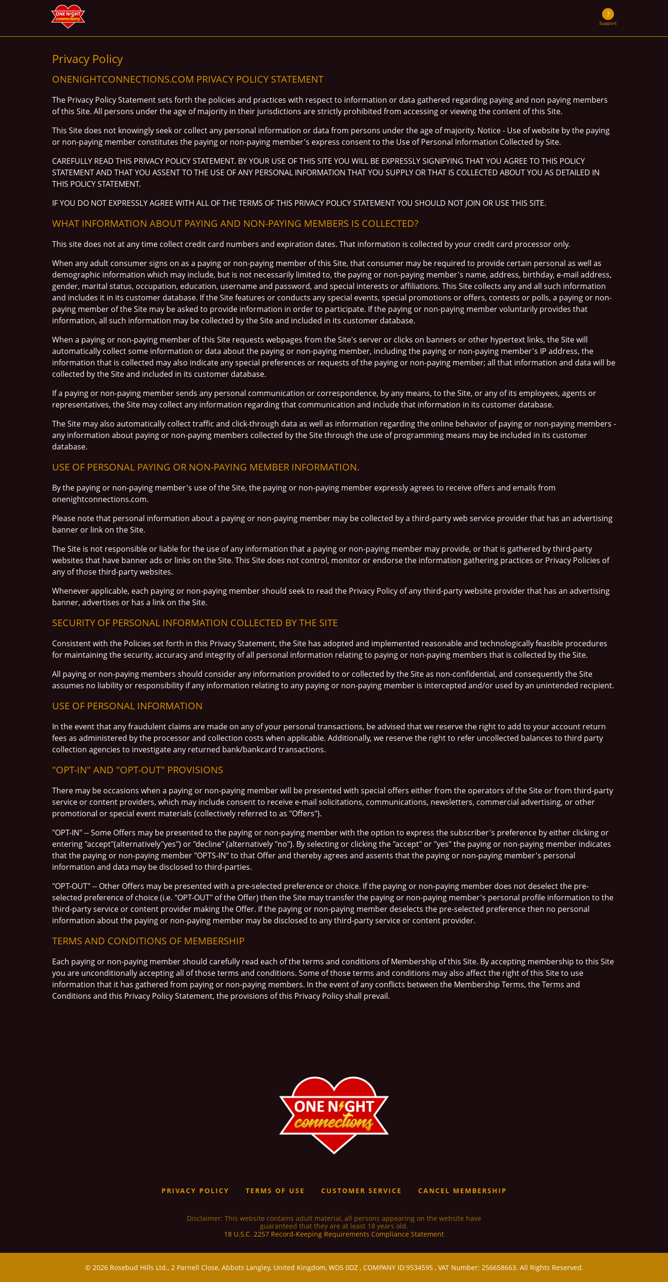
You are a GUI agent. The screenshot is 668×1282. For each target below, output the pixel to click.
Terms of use (275, 1190)
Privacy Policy (195, 1190)
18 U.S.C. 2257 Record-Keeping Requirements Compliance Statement (334, 1234)
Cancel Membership (462, 1190)
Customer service (361, 1190)
